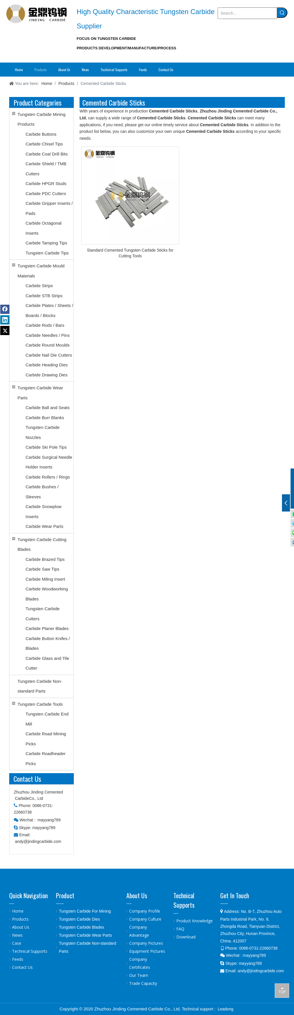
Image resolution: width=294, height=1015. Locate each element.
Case (16, 943)
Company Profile (144, 911)
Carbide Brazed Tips (45, 559)
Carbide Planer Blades (47, 628)
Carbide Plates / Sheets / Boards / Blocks (49, 310)
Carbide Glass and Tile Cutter (47, 663)
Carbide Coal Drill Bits (47, 153)
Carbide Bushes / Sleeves (42, 491)
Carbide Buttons (41, 134)
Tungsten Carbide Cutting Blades (42, 544)
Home (18, 911)
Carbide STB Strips (44, 295)
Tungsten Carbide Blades (81, 927)
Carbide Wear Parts (44, 526)
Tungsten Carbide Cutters (43, 613)
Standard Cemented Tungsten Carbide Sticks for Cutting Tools (130, 253)
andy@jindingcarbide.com (38, 841)
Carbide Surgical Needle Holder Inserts (49, 462)
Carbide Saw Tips (42, 569)
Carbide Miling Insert (45, 579)
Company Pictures (146, 943)
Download (186, 937)
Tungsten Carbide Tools (40, 704)
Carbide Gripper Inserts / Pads (49, 208)
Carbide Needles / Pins (47, 335)
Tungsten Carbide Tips (47, 252)
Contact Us (22, 967)
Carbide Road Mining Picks (46, 738)
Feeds (17, 959)
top (282, 990)
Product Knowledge (194, 920)
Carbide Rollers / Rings (48, 477)
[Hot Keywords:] (282, 12)
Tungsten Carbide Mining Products (41, 119)
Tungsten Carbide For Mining (85, 911)
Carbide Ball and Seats (47, 407)
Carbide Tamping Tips (46, 242)
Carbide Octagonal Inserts (43, 228)
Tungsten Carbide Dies (79, 919)
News (17, 935)
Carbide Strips (39, 285)
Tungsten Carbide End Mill (47, 718)
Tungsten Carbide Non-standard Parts (40, 686)
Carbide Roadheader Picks (45, 758)
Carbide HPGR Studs (46, 183)
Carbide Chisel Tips (44, 143)
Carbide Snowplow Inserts (43, 511)
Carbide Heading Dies (47, 364)
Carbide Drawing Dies (46, 374)
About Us (20, 927)
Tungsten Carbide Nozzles (43, 432)
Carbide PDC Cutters (46, 193)
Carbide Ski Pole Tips (46, 447)
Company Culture (145, 919)
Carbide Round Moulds (47, 345)
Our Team (138, 975)
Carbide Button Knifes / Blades (48, 643)
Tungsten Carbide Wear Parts (40, 392)
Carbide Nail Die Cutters (49, 355)
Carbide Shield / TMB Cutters (46, 168)
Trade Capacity (143, 983)
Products (20, 919)
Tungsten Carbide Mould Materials (41, 270)
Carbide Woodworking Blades (47, 593)
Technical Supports (29, 951)
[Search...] (247, 13)
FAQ (180, 929)
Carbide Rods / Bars (45, 325)
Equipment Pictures (147, 951)
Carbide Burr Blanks (45, 417)
